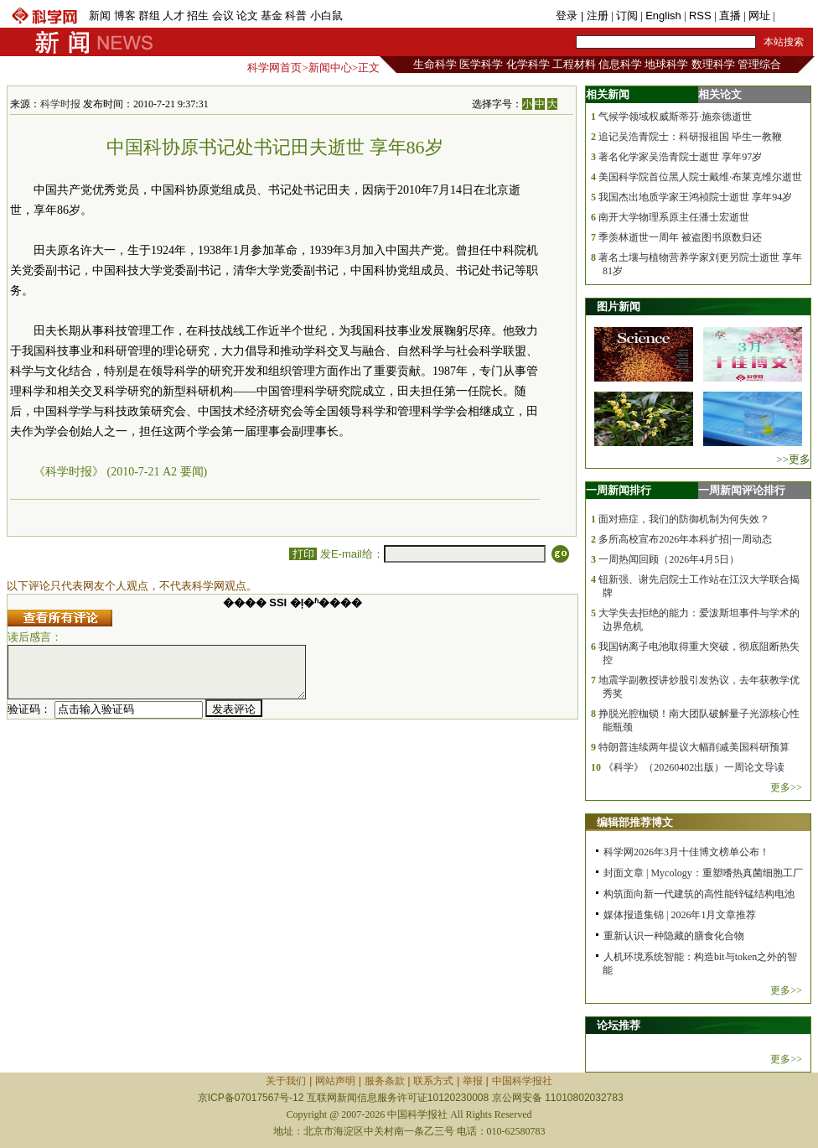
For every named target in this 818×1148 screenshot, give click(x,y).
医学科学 (481, 64)
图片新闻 (618, 306)
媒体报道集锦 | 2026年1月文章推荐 (679, 915)
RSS (700, 15)
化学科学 (528, 64)
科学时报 (60, 104)
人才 (173, 15)
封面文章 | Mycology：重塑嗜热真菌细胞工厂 (703, 873)
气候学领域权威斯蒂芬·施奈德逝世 (675, 116)
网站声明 (335, 1081)
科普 (296, 15)
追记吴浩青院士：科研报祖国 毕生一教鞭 (690, 137)
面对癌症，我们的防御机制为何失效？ (683, 519)
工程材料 (574, 64)
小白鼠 (326, 15)
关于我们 (286, 1081)
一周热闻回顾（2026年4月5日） (668, 559)
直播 (730, 15)
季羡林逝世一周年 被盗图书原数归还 (680, 237)
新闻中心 (330, 67)
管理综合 (759, 64)
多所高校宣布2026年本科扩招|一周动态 (684, 539)
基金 (271, 15)
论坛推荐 (618, 1025)
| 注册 (594, 15)
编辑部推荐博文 (635, 822)
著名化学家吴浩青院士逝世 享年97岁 (680, 157)
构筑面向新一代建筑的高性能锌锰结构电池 (699, 894)
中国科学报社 (522, 1081)
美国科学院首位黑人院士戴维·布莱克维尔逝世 (700, 177)
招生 (198, 15)
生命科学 (435, 64)
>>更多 (793, 459)
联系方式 (433, 1081)
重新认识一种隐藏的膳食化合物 (673, 936)
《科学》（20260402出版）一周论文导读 (693, 767)
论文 (247, 15)
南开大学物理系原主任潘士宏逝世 (673, 217)
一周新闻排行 (618, 490)
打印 (303, 554)
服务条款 (385, 1081)
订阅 (627, 15)
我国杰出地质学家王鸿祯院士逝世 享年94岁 (695, 197)
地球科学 (666, 64)
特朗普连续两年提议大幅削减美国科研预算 (694, 747)
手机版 (794, 15)
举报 (473, 1081)
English (663, 15)
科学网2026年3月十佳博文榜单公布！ (686, 852)
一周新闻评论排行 (741, 490)
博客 (125, 15)
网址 (759, 15)
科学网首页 (274, 67)
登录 (568, 15)
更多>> (786, 787)
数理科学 (713, 64)
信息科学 (620, 64)
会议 (223, 15)
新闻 (100, 15)
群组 (149, 15)
